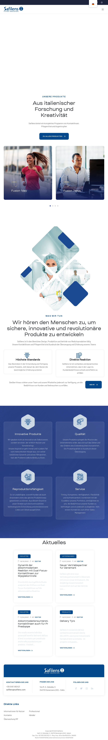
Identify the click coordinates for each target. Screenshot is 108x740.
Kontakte (8, 715)
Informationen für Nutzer (14, 711)
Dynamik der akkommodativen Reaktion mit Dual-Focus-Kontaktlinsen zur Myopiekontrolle (32, 570)
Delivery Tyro (67, 621)
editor (38, 561)
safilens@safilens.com (15, 689)
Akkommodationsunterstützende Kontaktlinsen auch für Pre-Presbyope (33, 624)
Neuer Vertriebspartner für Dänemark (73, 566)
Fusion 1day (19, 190)
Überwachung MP (11, 719)
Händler (32, 715)
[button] (54, 136)
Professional (34, 711)
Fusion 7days (72, 190)
